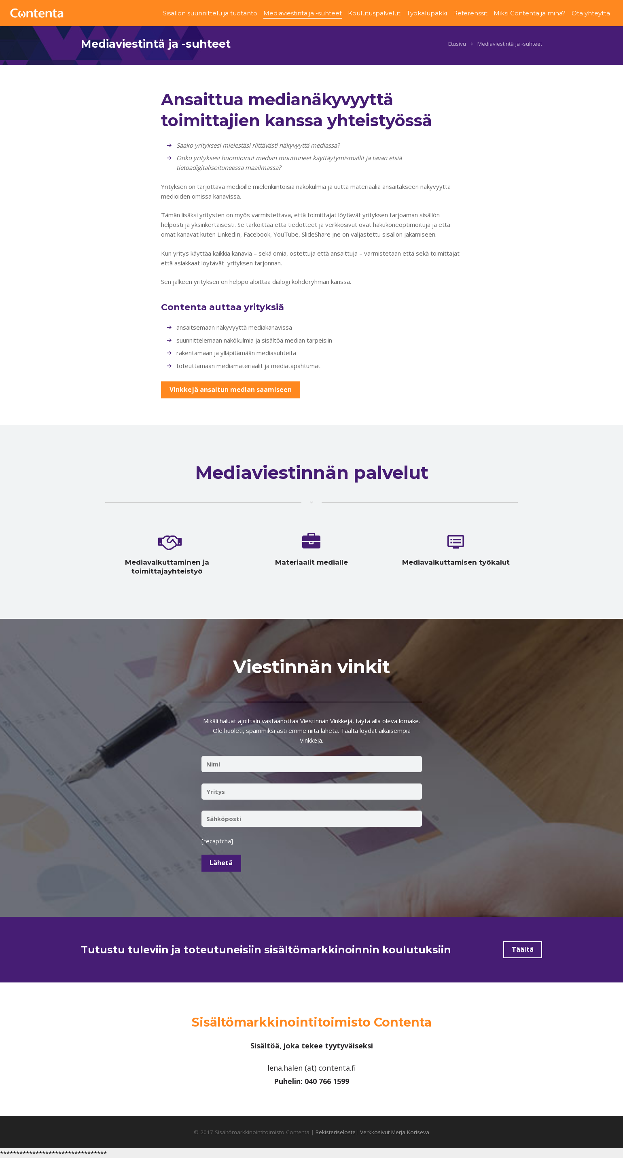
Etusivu (457, 47)
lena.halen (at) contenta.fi (311, 1068)
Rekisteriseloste (336, 1132)
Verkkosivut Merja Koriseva (394, 1132)
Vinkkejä (311, 743)
